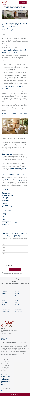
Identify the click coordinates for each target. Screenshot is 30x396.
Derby (16, 300)
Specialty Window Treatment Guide (10, 222)
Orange (3, 306)
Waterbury (4, 295)
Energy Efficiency (5, 200)
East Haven (17, 297)
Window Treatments (5, 376)
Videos (3, 219)
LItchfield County (18, 311)
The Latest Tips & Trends (7, 195)
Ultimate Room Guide (7, 221)
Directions (3, 335)
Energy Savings (5, 224)
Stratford (4, 300)
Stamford (4, 304)
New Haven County (6, 309)
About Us (3, 384)
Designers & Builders (5, 381)
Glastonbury (4, 297)
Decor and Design (5, 198)
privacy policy (14, 273)
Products (4, 213)
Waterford (17, 295)
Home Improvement (6, 202)
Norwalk (17, 291)
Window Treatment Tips (7, 206)
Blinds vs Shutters (6, 226)
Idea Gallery (4, 214)
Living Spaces (5, 205)
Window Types (5, 197)
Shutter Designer (5, 374)
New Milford (17, 304)
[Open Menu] (28, 3)
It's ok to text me (8, 265)
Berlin (16, 306)
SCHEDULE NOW (15, 269)
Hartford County (5, 311)
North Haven (4, 291)
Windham (17, 302)
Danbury (17, 293)
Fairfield (4, 293)
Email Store (3, 339)
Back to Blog (5, 189)
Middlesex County (19, 309)
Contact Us (3, 386)
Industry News (5, 203)
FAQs (3, 218)
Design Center (4, 378)
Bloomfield (4, 302)
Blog (3, 216)
